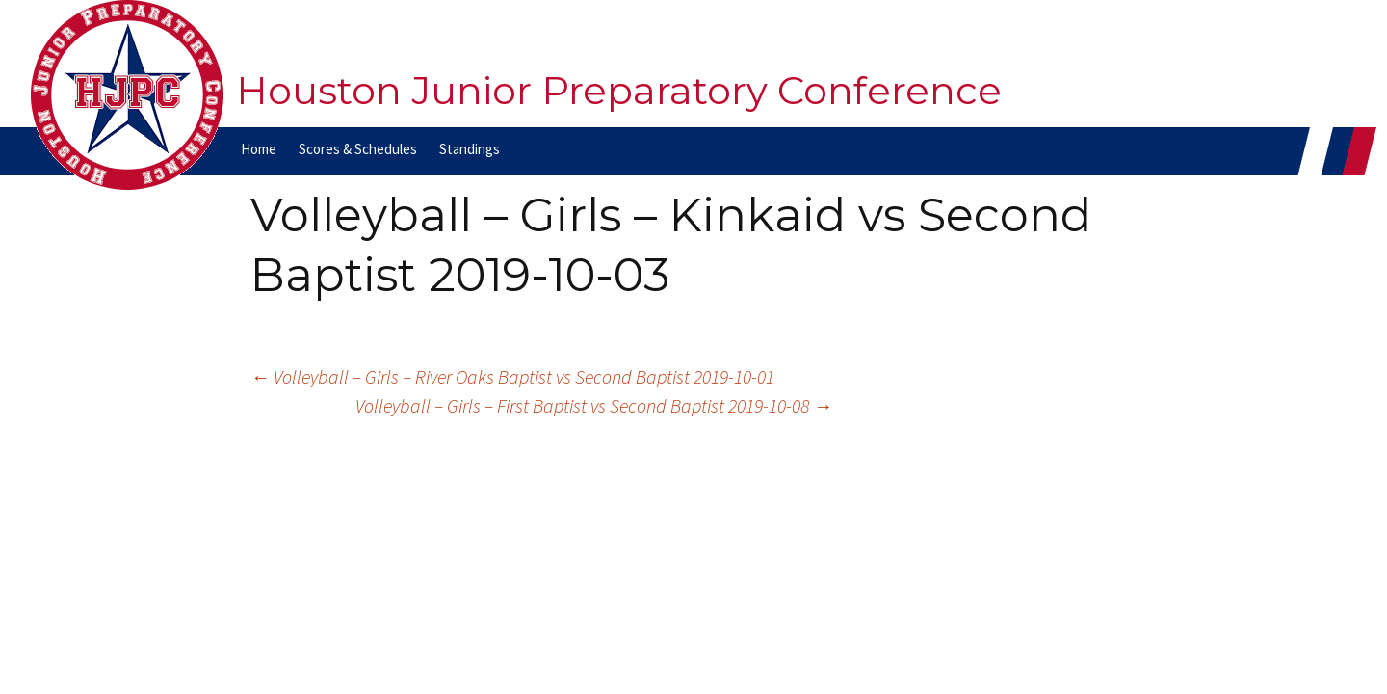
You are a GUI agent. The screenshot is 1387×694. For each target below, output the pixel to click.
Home (258, 149)
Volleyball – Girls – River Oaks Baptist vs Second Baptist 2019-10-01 (512, 376)
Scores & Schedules (358, 149)
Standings (469, 149)
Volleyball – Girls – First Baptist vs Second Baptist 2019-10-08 (593, 405)
